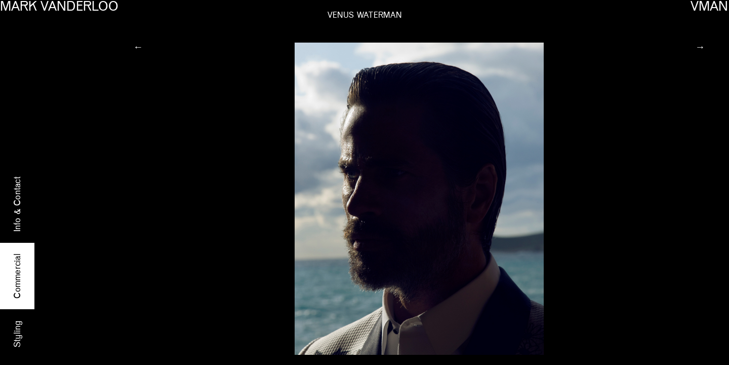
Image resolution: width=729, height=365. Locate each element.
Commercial (18, 276)
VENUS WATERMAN (365, 15)
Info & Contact (18, 204)
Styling (18, 333)
